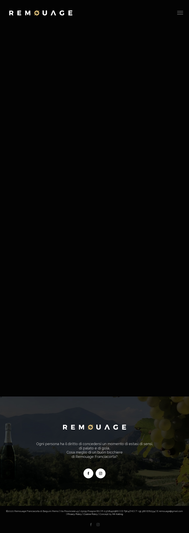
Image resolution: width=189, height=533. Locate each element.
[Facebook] (88, 473)
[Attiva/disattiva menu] (180, 13)
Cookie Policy (91, 514)
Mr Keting (117, 514)
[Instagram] (101, 473)
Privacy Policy (74, 514)
